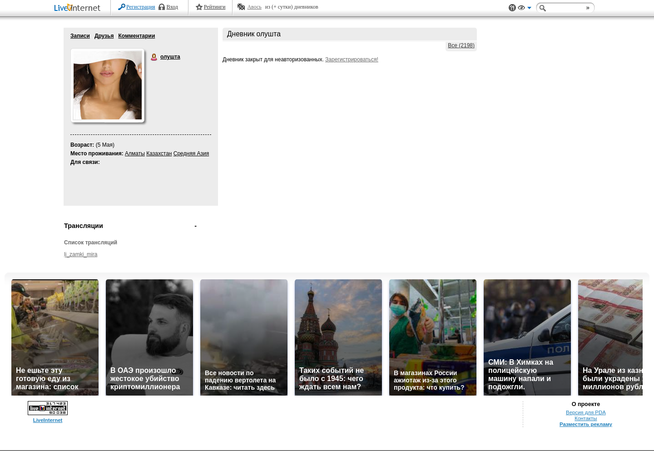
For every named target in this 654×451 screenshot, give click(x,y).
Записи (80, 36)
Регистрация (140, 7)
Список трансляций (90, 242)
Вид (524, 9)
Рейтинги (215, 7)
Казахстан (159, 153)
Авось (254, 7)
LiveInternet (79, 8)
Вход (172, 7)
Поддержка (512, 8)
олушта (154, 57)
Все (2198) (461, 45)
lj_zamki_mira (80, 254)
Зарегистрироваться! (351, 59)
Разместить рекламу (586, 424)
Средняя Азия (191, 153)
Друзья (104, 36)
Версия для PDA (586, 412)
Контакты (586, 418)
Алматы (135, 153)
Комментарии (136, 36)
